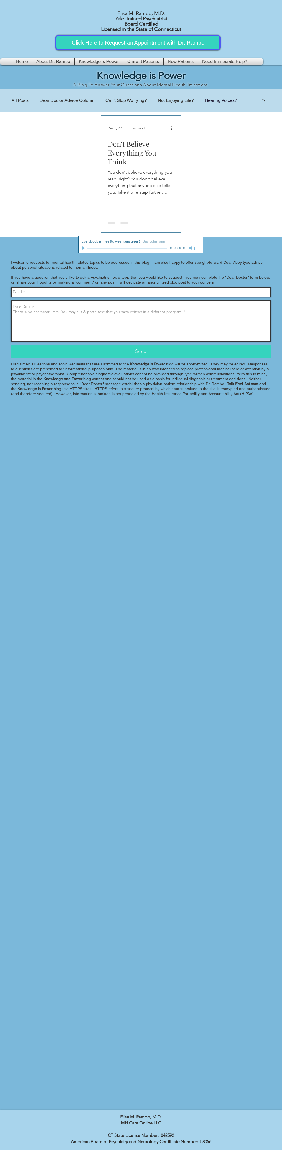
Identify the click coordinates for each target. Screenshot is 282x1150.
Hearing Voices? (221, 100)
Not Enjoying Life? (176, 100)
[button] (263, 101)
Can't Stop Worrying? (126, 100)
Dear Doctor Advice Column (67, 100)
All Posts (20, 100)
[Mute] (191, 248)
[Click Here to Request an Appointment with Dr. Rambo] (138, 42)
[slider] (197, 248)
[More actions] (173, 128)
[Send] (141, 351)
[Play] (84, 248)
